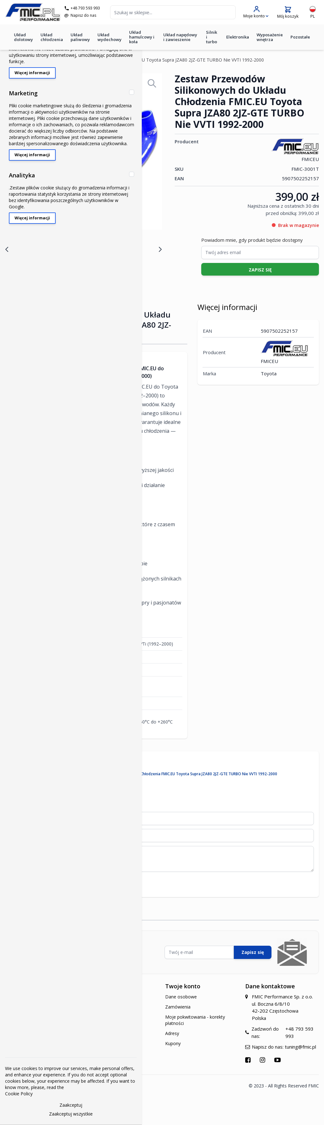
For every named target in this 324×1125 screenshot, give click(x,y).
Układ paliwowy (80, 37)
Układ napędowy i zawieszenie (180, 37)
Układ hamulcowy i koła (141, 37)
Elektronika (237, 37)
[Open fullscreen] (152, 83)
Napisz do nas (83, 15)
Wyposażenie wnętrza (270, 37)
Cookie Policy (19, 1094)
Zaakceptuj (70, 1105)
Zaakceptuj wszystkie (71, 1114)
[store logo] (32, 12)
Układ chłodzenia (51, 37)
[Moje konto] (256, 12)
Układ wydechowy (109, 37)
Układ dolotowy (23, 37)
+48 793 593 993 (85, 8)
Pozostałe (300, 37)
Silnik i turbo (211, 37)
